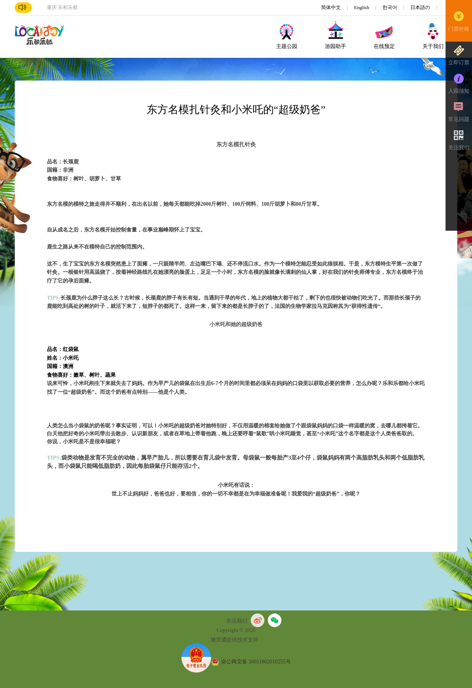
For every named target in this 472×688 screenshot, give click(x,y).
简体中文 (331, 7)
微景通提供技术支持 (234, 640)
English (362, 7)
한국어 (390, 7)
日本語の (420, 7)
